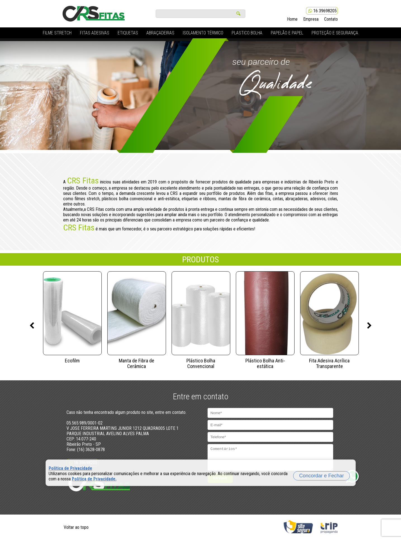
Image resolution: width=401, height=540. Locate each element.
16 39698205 (322, 10)
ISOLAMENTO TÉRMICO (203, 33)
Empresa (311, 19)
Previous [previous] (32, 326)
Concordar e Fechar (321, 475)
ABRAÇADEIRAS (160, 33)
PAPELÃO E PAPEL (287, 33)
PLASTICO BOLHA (247, 33)
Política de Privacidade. (94, 479)
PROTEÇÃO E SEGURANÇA (335, 33)
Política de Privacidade (70, 468)
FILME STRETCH (57, 33)
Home (292, 19)
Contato (331, 19)
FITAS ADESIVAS (94, 33)
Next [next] (369, 326)
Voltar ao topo (76, 527)
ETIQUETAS (128, 33)
